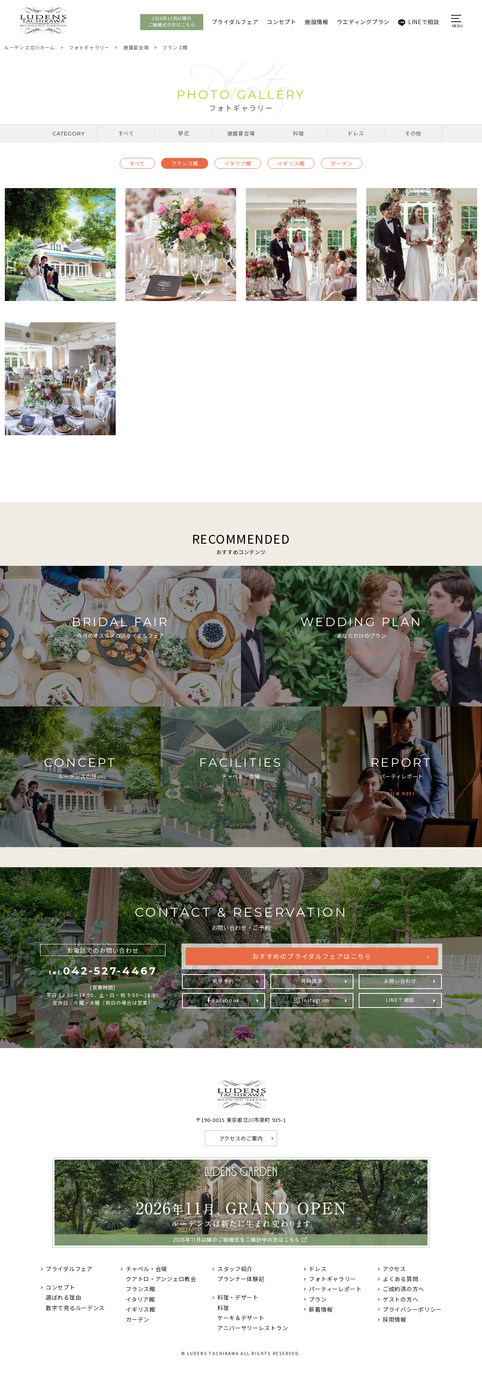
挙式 (183, 133)
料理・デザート (238, 1297)
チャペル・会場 (146, 1269)
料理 (298, 133)
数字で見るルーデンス (75, 1308)
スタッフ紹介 (235, 1269)
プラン (318, 1299)
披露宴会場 (241, 133)
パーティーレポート (335, 1289)
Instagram (316, 1000)
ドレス (355, 133)
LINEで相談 (418, 22)
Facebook (225, 1000)
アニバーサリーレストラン (252, 1328)
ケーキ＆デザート (241, 1318)
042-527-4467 (103, 970)
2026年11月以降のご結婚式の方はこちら (166, 21)
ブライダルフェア (229, 22)
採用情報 (394, 1319)
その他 (413, 133)
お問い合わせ (400, 980)
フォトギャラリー (332, 1279)
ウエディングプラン (357, 22)
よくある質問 (400, 1279)
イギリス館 (291, 163)
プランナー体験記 (241, 1279)
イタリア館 (237, 163)
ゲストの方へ (400, 1299)
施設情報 (311, 22)
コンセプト (276, 22)
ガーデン (342, 163)
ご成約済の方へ (403, 1289)
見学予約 (223, 980)
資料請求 (312, 980)
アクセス (394, 1269)
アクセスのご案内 (241, 1138)
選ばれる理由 (63, 1297)
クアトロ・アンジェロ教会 (161, 1279)
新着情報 (321, 1309)
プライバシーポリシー (412, 1309)
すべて (126, 133)
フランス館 (185, 163)
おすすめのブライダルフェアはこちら (312, 957)
